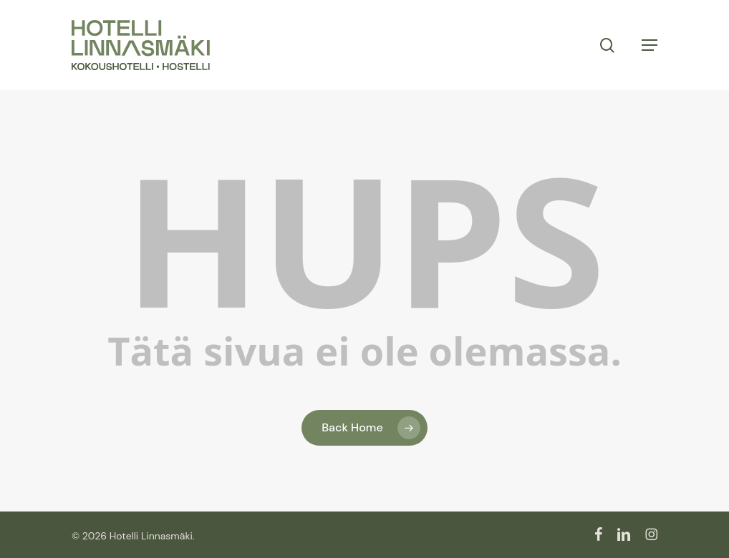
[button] (649, 45)
